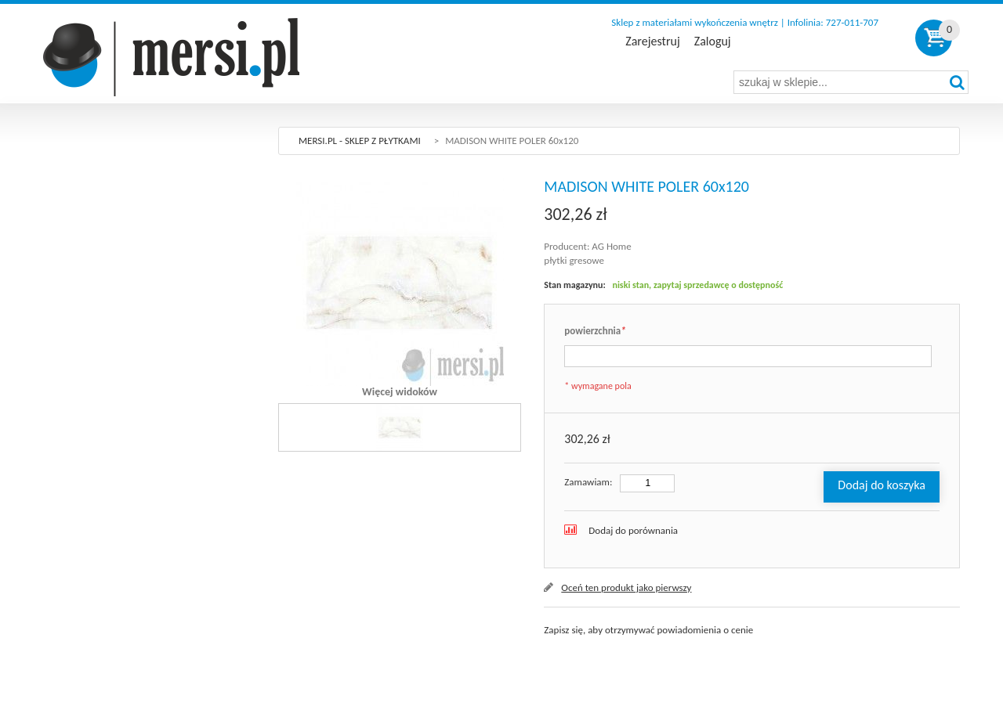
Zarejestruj (652, 41)
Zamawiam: (588, 482)
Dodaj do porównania (633, 530)
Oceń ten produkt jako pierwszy (626, 587)
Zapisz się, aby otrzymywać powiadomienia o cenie (648, 630)
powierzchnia (594, 331)
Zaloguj (712, 41)
